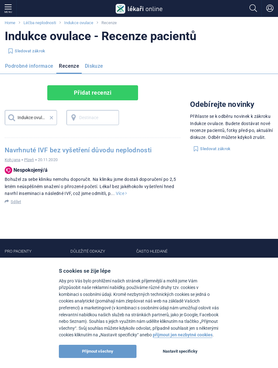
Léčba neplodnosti (39, 22)
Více (121, 193)
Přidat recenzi (92, 92)
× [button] (51, 117)
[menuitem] (30, 68)
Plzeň (29, 159)
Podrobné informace (29, 66)
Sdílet (16, 201)
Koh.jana (12, 159)
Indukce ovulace (78, 22)
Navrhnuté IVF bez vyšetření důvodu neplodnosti (78, 150)
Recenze (69, 66)
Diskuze (94, 66)
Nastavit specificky (180, 351)
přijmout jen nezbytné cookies (183, 335)
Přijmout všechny (97, 351)
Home (10, 22)
